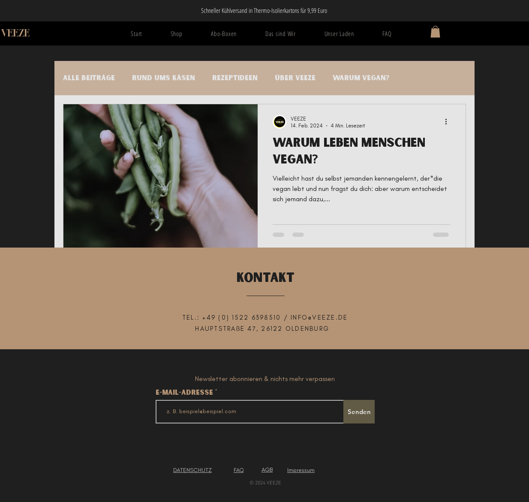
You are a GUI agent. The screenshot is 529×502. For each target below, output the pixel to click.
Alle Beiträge (89, 78)
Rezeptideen (235, 78)
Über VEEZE (295, 78)
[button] (435, 31)
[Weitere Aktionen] (449, 122)
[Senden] (359, 411)
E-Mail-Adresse (185, 392)
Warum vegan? (361, 78)
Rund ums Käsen (163, 78)
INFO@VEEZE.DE (319, 317)
